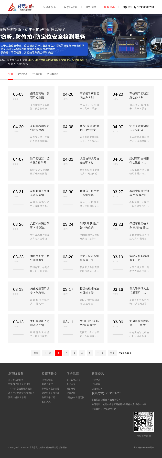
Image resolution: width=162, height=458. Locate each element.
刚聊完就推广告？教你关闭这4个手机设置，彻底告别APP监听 (89, 226)
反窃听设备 (71, 7)
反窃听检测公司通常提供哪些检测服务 (39, 128)
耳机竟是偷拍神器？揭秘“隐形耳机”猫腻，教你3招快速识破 (139, 193)
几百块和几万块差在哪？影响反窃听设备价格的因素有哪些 (89, 161)
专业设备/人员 (74, 380)
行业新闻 (37, 73)
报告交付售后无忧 (75, 397)
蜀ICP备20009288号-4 (144, 447)
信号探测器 (47, 380)
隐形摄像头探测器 (50, 393)
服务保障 (90, 7)
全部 (10, 73)
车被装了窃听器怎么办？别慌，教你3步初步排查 (89, 96)
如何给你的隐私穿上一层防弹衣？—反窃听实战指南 (139, 323)
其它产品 (46, 402)
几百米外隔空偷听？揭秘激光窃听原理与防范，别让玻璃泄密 (39, 226)
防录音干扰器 (48, 397)
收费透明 (71, 393)
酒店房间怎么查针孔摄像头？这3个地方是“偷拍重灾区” (39, 258)
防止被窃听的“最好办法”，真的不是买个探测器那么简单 (89, 323)
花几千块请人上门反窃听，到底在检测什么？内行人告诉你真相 (139, 291)
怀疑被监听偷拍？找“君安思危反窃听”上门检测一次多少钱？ (89, 128)
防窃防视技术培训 (17, 397)
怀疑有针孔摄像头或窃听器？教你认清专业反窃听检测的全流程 (139, 128)
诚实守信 (71, 388)
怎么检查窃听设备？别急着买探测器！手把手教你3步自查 (39, 291)
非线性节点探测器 (50, 388)
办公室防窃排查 (16, 380)
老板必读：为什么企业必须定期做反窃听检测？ (39, 193)
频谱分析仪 (47, 384)
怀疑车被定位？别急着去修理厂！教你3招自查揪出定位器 (139, 226)
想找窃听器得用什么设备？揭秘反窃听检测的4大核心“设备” (139, 161)
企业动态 (22, 73)
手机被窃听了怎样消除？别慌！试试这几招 (39, 323)
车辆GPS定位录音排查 (19, 384)
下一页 (100, 353)
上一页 (48, 353)
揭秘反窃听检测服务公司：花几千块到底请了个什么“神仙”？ (139, 258)
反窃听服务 (49, 7)
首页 (13, 63)
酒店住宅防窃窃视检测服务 (21, 393)
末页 (112, 353)
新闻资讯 (109, 7)
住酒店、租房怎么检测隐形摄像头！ (89, 193)
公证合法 (71, 384)
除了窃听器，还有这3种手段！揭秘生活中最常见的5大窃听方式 (39, 161)
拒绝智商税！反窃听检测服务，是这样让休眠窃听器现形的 (39, 96)
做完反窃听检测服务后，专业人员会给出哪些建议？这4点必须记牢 (89, 258)
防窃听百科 (53, 73)
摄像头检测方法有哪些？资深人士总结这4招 (89, 291)
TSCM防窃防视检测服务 (20, 388)
